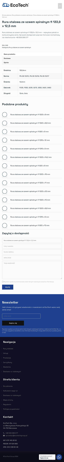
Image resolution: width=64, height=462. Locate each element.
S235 (31, 88)
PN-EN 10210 (24, 76)
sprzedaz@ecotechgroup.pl (15, 435)
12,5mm (22, 82)
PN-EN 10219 (34, 76)
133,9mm (22, 70)
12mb (21, 93)
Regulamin (7, 404)
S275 (35, 88)
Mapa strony (8, 400)
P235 (21, 88)
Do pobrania (8, 386)
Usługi (5, 353)
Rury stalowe (8, 349)
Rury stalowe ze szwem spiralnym (22, 15)
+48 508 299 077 (10, 433)
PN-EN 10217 (44, 76)
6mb (26, 93)
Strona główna (6, 15)
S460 (49, 88)
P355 (26, 88)
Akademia (7, 367)
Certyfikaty (7, 362)
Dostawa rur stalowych (12, 371)
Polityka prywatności (11, 409)
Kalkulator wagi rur (10, 391)
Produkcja (7, 358)
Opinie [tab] (6, 62)
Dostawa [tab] (7, 58)
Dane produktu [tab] (9, 54)
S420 (44, 88)
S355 (40, 88)
